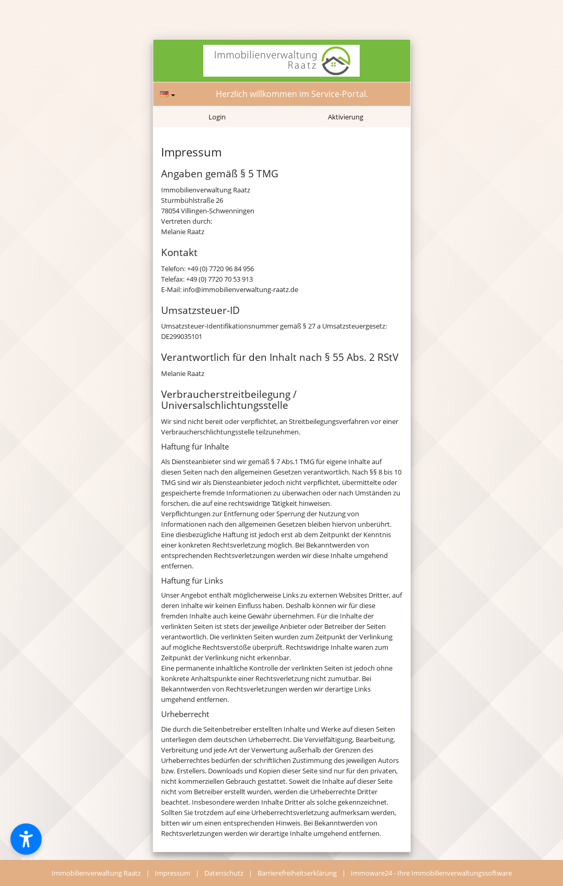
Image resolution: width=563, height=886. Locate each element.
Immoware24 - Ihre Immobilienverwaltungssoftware (431, 873)
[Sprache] (167, 94)
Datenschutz (223, 873)
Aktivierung (345, 117)
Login (217, 117)
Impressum (172, 873)
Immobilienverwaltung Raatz (96, 873)
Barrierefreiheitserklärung (297, 873)
